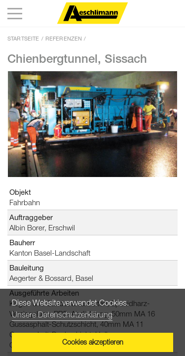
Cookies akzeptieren (92, 342)
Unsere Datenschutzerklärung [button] (62, 314)
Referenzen (63, 38)
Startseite (23, 38)
